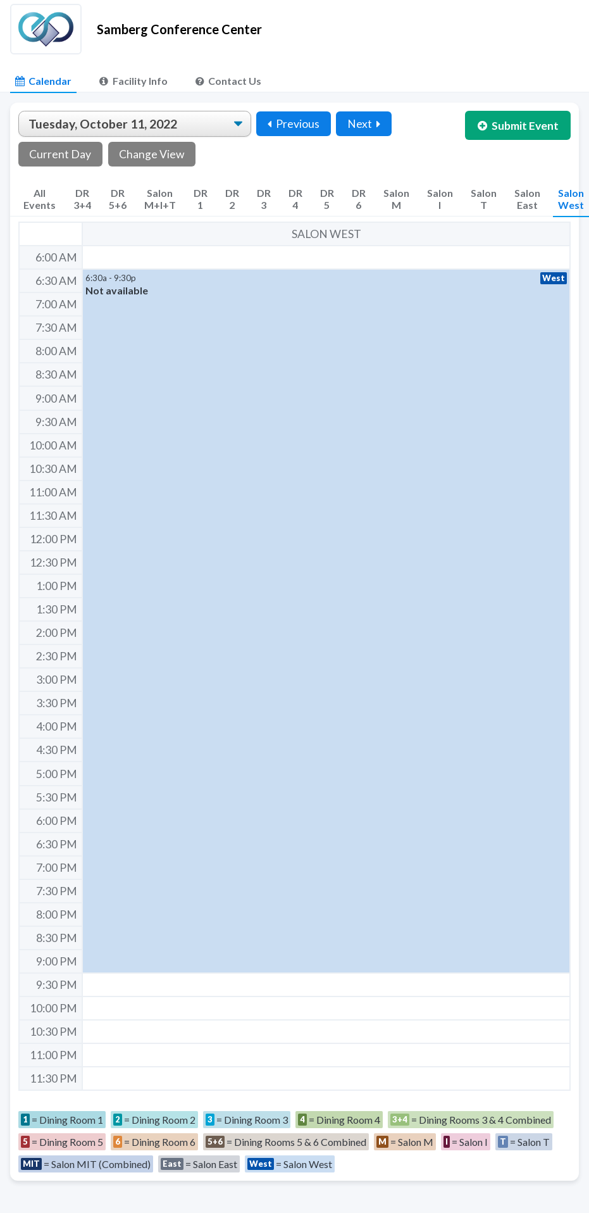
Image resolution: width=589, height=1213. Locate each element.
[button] (326, 621)
